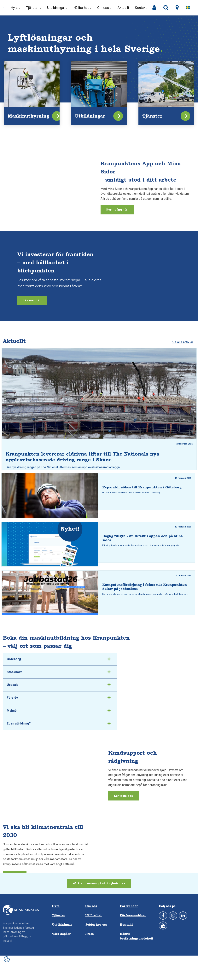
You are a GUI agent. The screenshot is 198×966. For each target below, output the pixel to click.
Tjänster (33, 8)
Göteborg (59, 659)
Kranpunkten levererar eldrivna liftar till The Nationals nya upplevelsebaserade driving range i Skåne (82, 457)
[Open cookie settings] (7, 959)
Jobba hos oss (96, 924)
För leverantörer (133, 915)
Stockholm (59, 672)
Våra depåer (61, 934)
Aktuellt (123, 8)
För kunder (129, 906)
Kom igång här (117, 209)
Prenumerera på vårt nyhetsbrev (99, 883)
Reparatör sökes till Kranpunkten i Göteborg (141, 487)
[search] (166, 7)
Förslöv (59, 698)
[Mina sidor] (154, 7)
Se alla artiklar (182, 342)
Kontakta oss (123, 796)
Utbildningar (57, 8)
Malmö (59, 711)
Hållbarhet (82, 8)
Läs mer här (32, 300)
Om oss (104, 8)
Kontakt (141, 8)
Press (89, 934)
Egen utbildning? (59, 723)
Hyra (15, 8)
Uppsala (59, 685)
